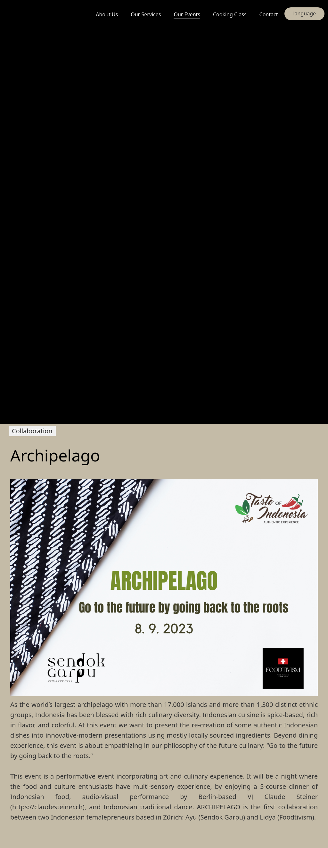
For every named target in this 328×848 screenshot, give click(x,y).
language (304, 13)
